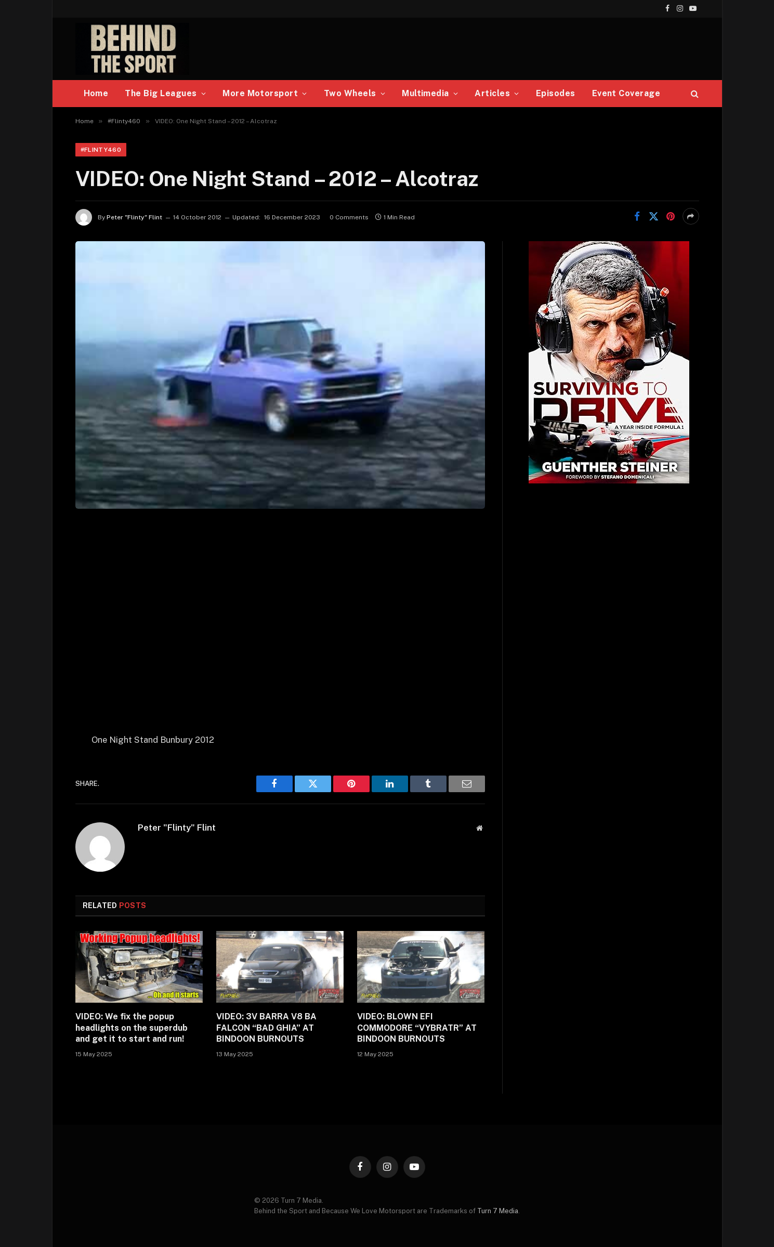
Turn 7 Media (497, 1211)
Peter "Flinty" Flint (134, 217)
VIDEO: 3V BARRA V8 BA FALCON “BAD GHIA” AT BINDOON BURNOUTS (266, 1028)
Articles (492, 93)
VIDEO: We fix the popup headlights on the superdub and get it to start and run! (131, 1028)
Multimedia (425, 93)
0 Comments (349, 217)
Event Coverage (626, 93)
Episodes (555, 93)
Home (96, 93)
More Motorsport (260, 93)
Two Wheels (350, 93)
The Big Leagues (160, 93)
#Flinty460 (101, 149)
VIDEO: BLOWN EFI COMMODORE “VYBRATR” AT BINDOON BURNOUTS (417, 1028)
